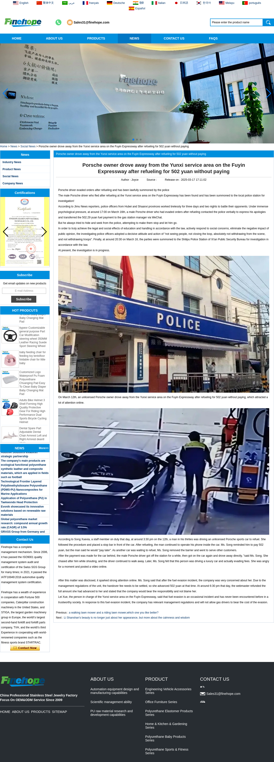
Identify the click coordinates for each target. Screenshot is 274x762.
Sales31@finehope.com (92, 22)
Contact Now (25, 648)
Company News (13, 183)
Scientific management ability (111, 702)
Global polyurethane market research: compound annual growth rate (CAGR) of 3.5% (24, 524)
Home (3, 146)
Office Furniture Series (161, 702)
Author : (126, 179)
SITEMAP (59, 712)
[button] (133, 139)
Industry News (12, 162)
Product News (12, 169)
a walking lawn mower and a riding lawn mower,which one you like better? (113, 612)
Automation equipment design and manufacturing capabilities (114, 691)
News (14, 146)
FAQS (213, 38)
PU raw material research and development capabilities (111, 713)
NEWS (134, 38)
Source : (152, 179)
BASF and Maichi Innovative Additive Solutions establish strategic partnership (19, 453)
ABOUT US (54, 38)
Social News (27, 146)
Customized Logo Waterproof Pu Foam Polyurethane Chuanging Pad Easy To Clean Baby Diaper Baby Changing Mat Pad (32, 384)
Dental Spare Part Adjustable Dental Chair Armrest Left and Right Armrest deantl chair (33, 437)
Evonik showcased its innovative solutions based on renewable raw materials (23, 512)
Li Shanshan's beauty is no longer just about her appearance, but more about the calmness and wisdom (127, 617)
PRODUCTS (96, 38)
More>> (44, 448)
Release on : (173, 179)
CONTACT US (174, 38)
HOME (16, 38)
